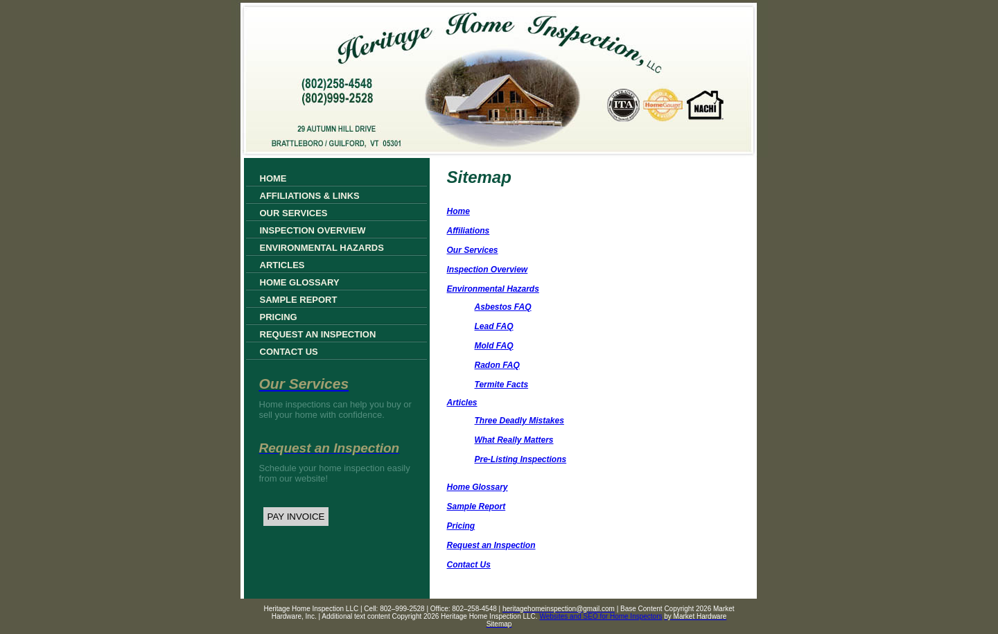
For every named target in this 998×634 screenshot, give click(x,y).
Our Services (294, 213)
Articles (282, 265)
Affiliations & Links (310, 196)
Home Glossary (300, 282)
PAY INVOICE (296, 516)
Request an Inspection (318, 334)
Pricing (278, 317)
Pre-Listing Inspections (521, 459)
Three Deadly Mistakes (519, 420)
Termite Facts (502, 384)
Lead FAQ (494, 326)
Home (273, 178)
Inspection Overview (313, 230)
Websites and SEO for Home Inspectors (600, 616)
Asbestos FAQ (503, 307)
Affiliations (468, 231)
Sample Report (299, 299)
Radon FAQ (497, 365)
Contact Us (289, 351)
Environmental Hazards (322, 248)
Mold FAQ (494, 346)
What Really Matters (514, 440)
